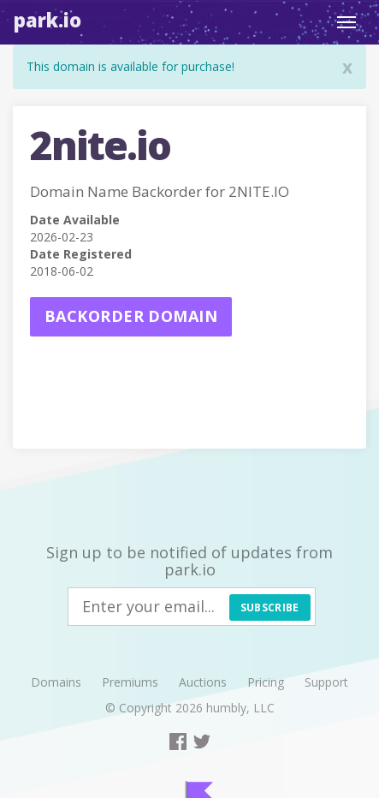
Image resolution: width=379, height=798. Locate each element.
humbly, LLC (240, 708)
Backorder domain (130, 316)
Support (326, 682)
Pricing (265, 682)
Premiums (130, 682)
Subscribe (269, 607)
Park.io (47, 20)
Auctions (203, 682)
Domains (56, 682)
